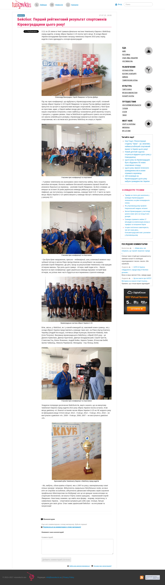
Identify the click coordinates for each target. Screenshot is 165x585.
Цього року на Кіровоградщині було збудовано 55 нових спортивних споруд (137, 162)
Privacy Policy (68, 577)
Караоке (125, 77)
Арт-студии (126, 131)
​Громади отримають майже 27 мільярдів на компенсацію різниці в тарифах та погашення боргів (137, 222)
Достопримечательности (131, 105)
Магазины (126, 127)
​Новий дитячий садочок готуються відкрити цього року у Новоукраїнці (138, 154)
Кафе (124, 51)
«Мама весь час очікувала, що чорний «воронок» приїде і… (136, 250)
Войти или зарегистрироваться (79, 566)
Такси (124, 115)
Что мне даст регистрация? (103, 566)
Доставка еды (127, 61)
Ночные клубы (127, 70)
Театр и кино (127, 89)
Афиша (43, 5)
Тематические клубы (130, 80)
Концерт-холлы (128, 96)
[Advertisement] (139, 28)
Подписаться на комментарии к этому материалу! (62, 527)
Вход (120, 4)
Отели (124, 112)
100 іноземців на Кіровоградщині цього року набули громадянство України (137, 178)
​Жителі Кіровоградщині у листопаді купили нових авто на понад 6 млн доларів (137, 213)
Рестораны (126, 54)
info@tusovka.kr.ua (54, 577)
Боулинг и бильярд (129, 74)
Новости (59, 5)
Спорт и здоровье (128, 124)
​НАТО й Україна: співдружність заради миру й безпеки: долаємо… (135, 269)
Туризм (125, 108)
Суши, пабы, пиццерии (130, 58)
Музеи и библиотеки (129, 93)
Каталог (74, 5)
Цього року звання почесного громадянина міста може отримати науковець (137, 170)
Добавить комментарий (56, 560)
